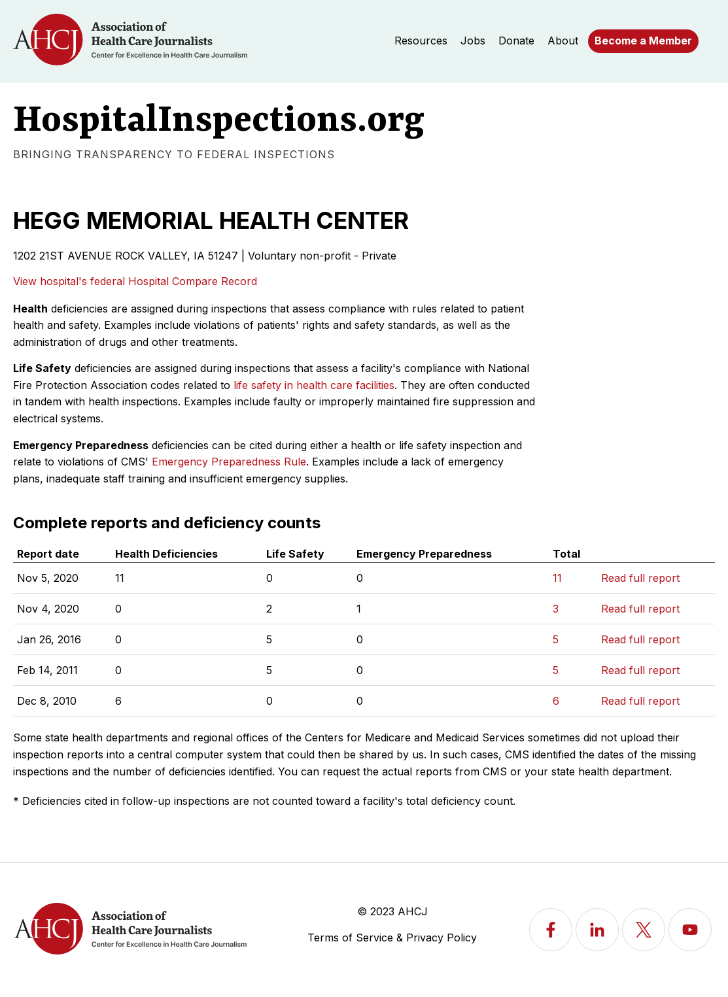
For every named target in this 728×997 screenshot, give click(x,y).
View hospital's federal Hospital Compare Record (135, 281)
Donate (516, 40)
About (562, 40)
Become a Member (643, 40)
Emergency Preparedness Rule (229, 461)
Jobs (472, 40)
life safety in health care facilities (314, 385)
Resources (420, 40)
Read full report (640, 577)
